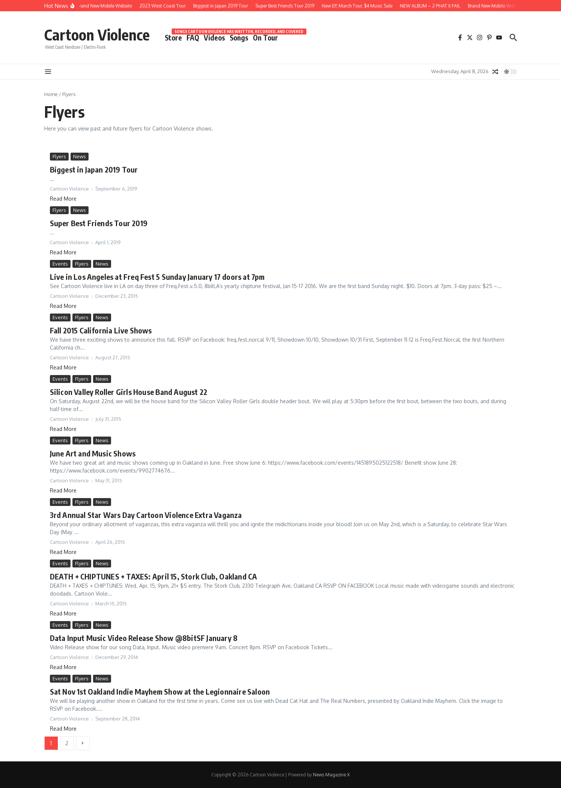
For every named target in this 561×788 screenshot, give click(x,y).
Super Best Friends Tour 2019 (99, 223)
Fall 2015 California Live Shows (101, 330)
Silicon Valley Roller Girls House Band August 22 (129, 391)
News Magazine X (331, 774)
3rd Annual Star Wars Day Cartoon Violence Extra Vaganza (146, 514)
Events (60, 264)
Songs (239, 37)
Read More (63, 198)
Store (173, 37)
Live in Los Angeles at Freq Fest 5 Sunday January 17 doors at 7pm (157, 276)
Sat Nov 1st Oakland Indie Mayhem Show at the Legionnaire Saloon (160, 691)
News (79, 156)
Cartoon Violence (97, 34)
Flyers (59, 156)
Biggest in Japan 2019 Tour (94, 169)
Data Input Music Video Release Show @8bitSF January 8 (144, 637)
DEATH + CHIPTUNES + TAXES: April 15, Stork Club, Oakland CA (153, 576)
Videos (214, 37)
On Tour (265, 37)
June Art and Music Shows (93, 453)
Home (51, 94)
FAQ (192, 37)
